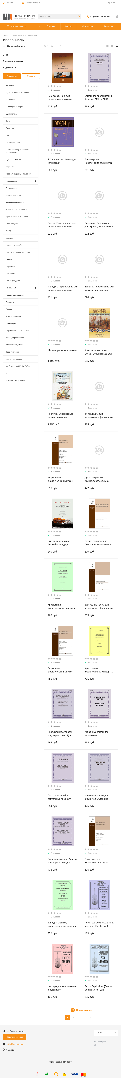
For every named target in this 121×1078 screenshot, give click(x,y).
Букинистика (11, 114)
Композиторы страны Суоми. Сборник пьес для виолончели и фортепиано (99, 353)
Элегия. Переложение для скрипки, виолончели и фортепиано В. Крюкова (61, 226)
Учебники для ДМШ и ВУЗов (18, 366)
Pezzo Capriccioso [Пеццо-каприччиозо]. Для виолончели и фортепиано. (99, 989)
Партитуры (10, 266)
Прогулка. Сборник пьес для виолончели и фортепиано (60, 417)
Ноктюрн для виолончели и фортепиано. (62, 988)
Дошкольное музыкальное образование (17, 151)
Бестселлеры (11, 100)
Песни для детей (13, 281)
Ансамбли (10, 85)
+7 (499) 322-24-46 (100, 16)
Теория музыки (12, 352)
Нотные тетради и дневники (18, 252)
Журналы (10, 167)
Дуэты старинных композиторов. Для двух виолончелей (97, 481)
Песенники (10, 273)
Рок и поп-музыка (13, 316)
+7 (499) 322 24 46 (15, 1031)
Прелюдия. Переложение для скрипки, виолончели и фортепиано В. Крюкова (99, 226)
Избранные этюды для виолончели (96, 734)
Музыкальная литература (17, 217)
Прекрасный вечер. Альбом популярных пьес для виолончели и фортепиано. (62, 862)
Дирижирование (13, 142)
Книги (8, 231)
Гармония (10, 128)
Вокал (8, 121)
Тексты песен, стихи (14, 345)
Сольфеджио (11, 323)
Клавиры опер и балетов (16, 209)
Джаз (8, 135)
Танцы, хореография (15, 338)
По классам (21, 288)
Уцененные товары (14, 359)
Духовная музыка (13, 160)
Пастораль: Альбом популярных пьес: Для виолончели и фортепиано (62, 799)
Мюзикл (9, 238)
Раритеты (10, 302)
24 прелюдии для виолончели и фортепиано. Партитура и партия (99, 417)
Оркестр (9, 259)
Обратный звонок (15, 1037)
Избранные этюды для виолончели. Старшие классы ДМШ (96, 799)
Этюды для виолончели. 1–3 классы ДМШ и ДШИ (99, 98)
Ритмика (9, 309)
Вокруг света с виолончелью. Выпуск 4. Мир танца (60, 481)
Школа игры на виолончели (62, 350)
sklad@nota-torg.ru (33, 3)
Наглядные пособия (14, 245)
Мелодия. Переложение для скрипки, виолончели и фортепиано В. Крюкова (63, 290)
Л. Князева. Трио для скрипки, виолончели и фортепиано (60, 99)
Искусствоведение (14, 195)
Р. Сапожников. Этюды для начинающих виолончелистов (62, 163)
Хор (7, 373)
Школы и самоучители (15, 380)
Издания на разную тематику (18, 174)
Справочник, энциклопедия (17, 330)
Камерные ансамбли (14, 202)
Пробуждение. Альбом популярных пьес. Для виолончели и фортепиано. (62, 735)
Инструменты (21, 181)
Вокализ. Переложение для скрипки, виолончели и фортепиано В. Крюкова (99, 290)
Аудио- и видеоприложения (17, 92)
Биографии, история (14, 107)
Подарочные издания (15, 295)
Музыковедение (13, 224)
